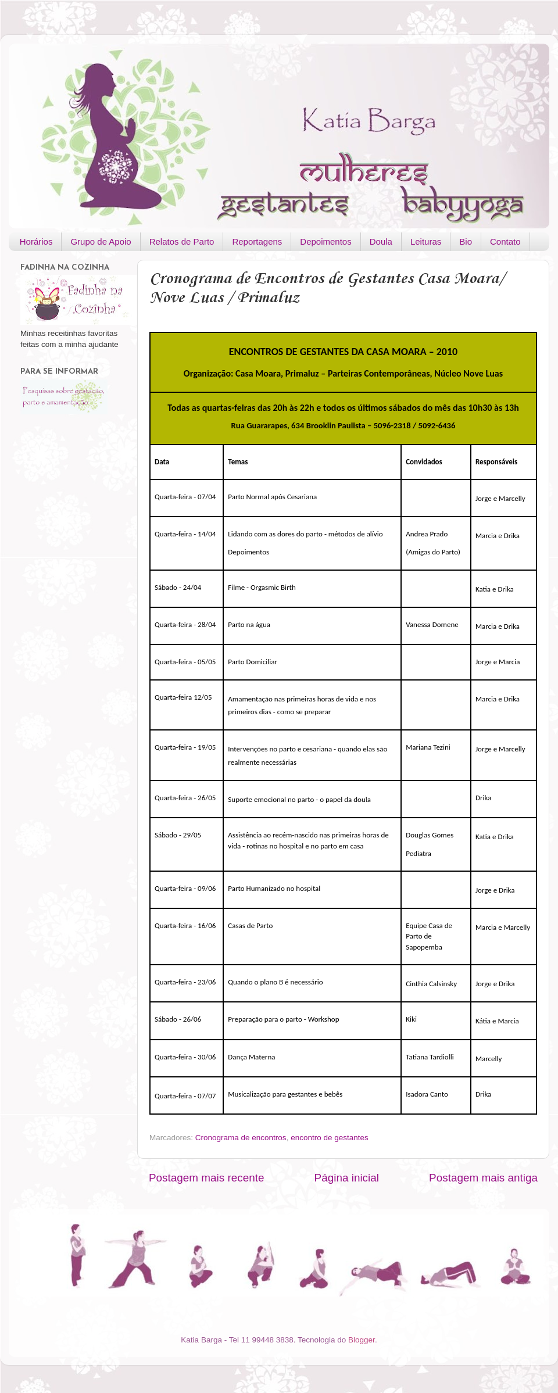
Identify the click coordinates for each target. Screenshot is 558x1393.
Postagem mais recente (206, 1178)
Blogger (361, 1339)
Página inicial (346, 1178)
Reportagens (257, 241)
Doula (381, 241)
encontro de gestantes (330, 1137)
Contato (505, 241)
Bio (465, 241)
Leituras (425, 241)
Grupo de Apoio (100, 241)
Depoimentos (325, 241)
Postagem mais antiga (483, 1178)
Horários (36, 241)
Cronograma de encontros (241, 1137)
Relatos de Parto (181, 241)
